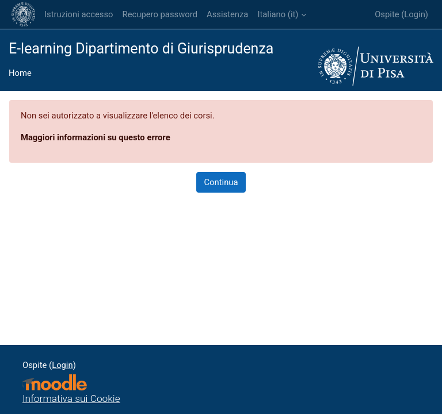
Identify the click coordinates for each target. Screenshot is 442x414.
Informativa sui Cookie (71, 398)
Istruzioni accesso (78, 14)
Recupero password (160, 14)
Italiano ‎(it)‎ (277, 14)
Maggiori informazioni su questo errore (95, 137)
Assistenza (227, 14)
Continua (221, 182)
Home (20, 73)
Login (414, 14)
